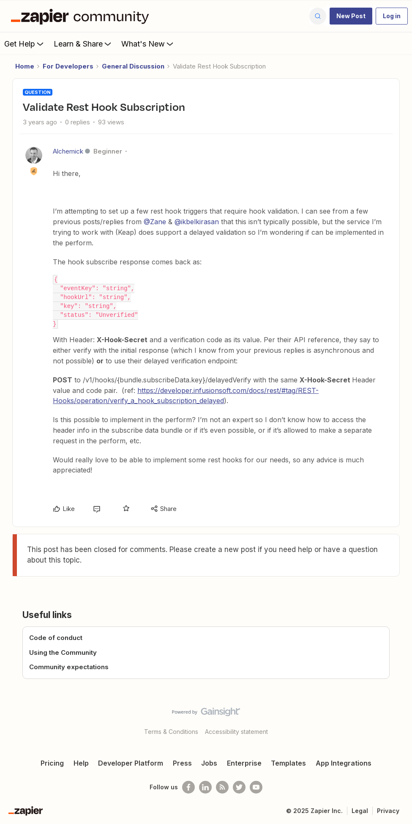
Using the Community (63, 652)
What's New (148, 43)
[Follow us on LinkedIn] (205, 787)
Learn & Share (83, 43)
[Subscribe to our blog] (222, 787)
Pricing (52, 763)
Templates (288, 763)
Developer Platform (130, 763)
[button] (351, 16)
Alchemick (68, 151)
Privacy (388, 810)
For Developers (68, 66)
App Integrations (343, 763)
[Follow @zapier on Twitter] (239, 787)
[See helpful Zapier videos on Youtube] (256, 787)
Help (81, 763)
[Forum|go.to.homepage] (82, 16)
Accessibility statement (236, 731)
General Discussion (133, 66)
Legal (360, 810)
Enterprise (244, 763)
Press (182, 763)
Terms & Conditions (171, 731)
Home (24, 66)
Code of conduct (55, 638)
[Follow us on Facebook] (188, 787)
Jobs (209, 763)
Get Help (24, 43)
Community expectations (69, 667)
